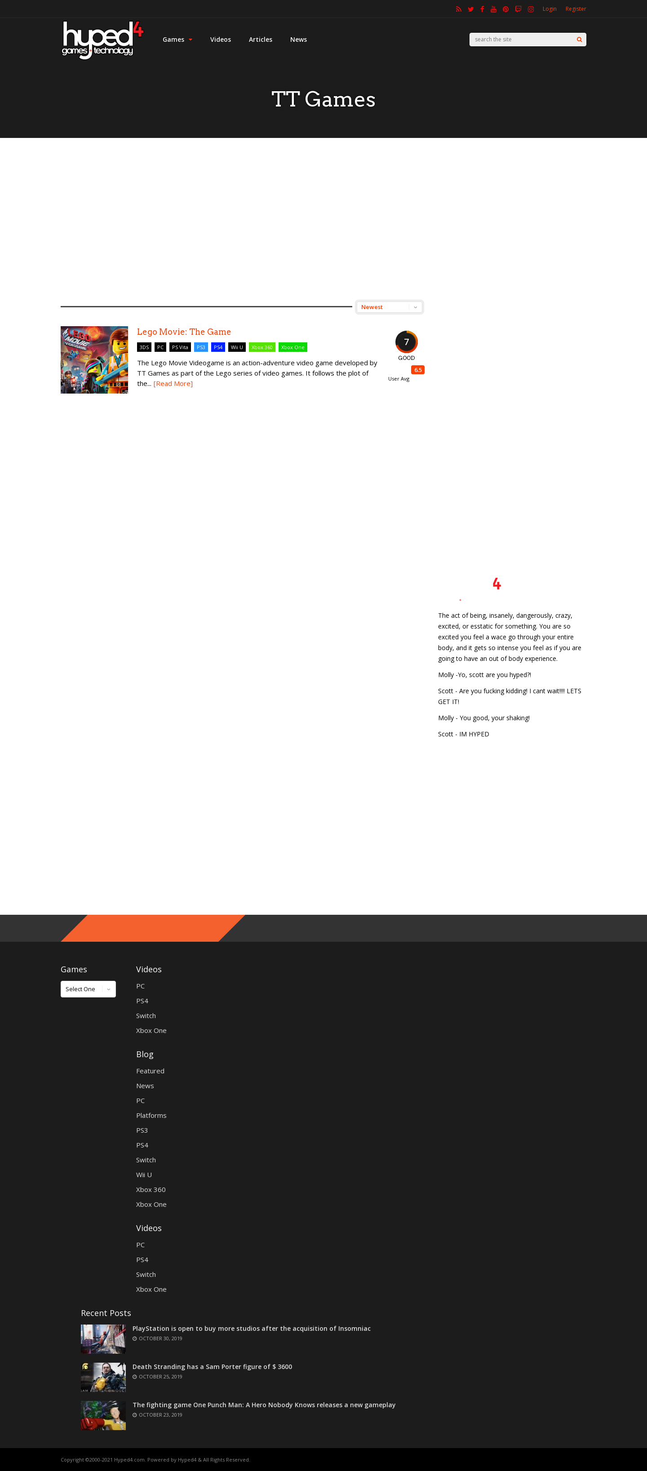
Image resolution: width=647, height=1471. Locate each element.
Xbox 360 (262, 347)
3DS (144, 347)
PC (160, 347)
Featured (150, 1070)
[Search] (579, 39)
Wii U (237, 347)
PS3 (201, 347)
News (298, 39)
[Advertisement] (323, 219)
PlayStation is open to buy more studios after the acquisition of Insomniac (252, 1328)
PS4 (218, 347)
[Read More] (173, 383)
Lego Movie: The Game (184, 332)
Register (576, 9)
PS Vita (180, 347)
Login (550, 9)
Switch (146, 1015)
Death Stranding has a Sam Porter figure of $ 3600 (212, 1366)
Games (177, 39)
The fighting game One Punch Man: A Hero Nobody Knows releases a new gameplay (264, 1404)
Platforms (151, 1115)
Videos (220, 39)
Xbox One (293, 347)
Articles (260, 39)
